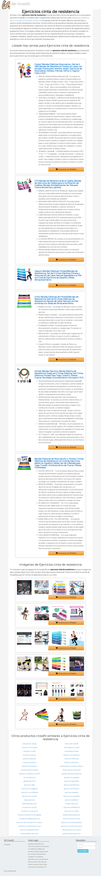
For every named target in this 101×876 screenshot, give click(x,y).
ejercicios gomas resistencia (30, 20)
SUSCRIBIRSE (83, 851)
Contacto (7, 844)
